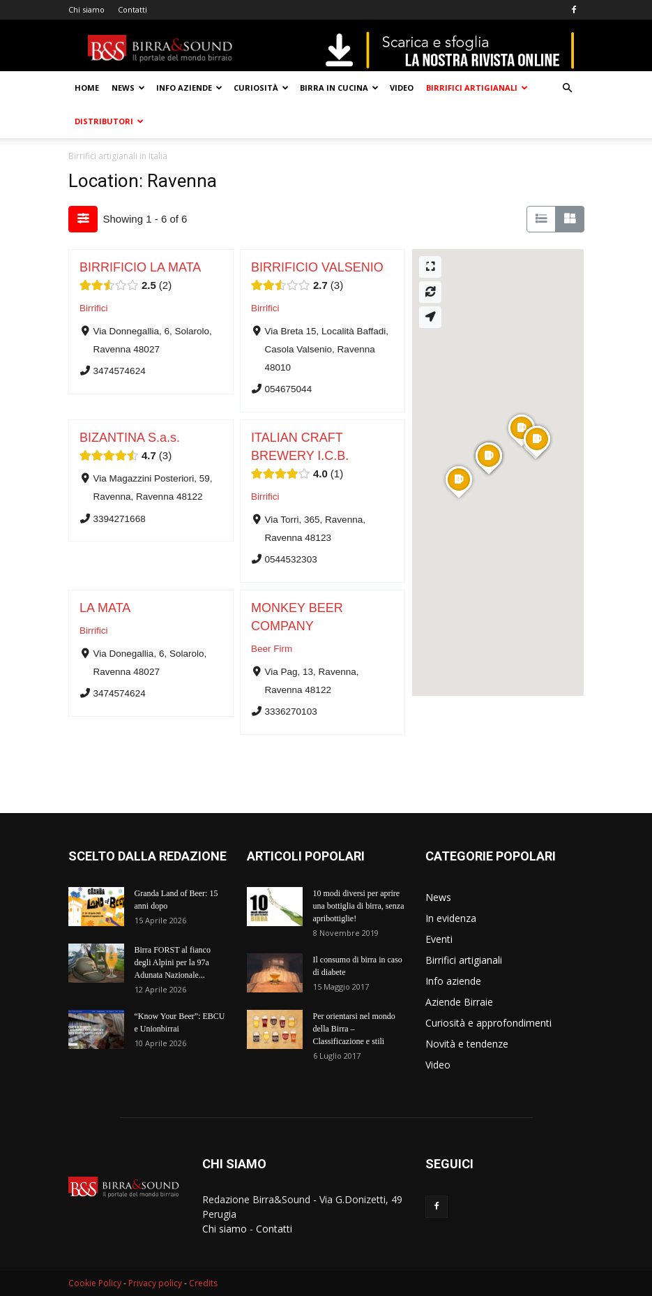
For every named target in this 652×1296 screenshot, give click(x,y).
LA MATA (104, 608)
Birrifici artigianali (477, 87)
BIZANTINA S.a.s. (129, 438)
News (128, 87)
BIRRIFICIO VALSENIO (317, 267)
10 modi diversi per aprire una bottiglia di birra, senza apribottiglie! (358, 905)
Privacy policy (155, 1283)
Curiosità (261, 87)
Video (402, 87)
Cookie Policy (94, 1283)
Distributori (109, 121)
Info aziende (189, 87)
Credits (203, 1283)
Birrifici (93, 308)
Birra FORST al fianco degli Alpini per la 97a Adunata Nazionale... (173, 962)
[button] (567, 88)
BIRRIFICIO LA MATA (140, 267)
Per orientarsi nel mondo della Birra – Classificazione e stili (354, 1028)
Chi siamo (86, 9)
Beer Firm (271, 648)
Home (87, 87)
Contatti (132, 9)
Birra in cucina (339, 87)
